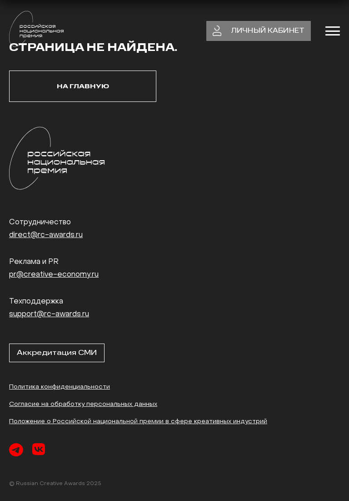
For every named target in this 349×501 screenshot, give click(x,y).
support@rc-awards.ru (49, 314)
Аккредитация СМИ (57, 353)
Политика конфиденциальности (59, 387)
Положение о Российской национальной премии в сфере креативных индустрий (138, 422)
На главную (83, 86)
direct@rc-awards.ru (46, 235)
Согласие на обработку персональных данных (83, 404)
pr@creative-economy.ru (54, 274)
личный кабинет (258, 30)
